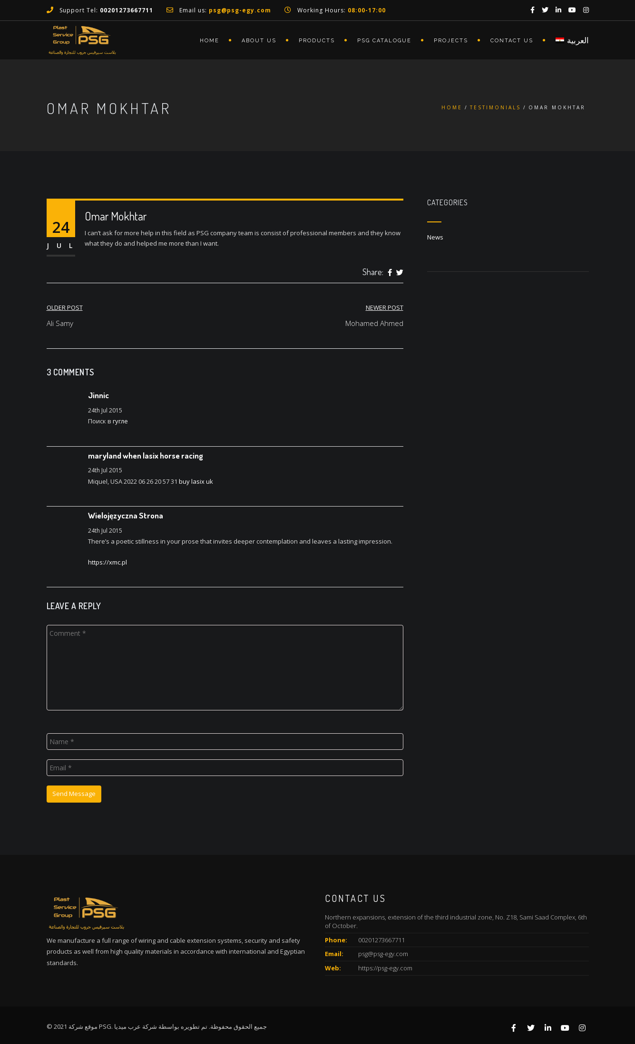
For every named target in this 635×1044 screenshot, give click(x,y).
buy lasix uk (196, 481)
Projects (451, 41)
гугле (120, 421)
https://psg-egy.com (385, 968)
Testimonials (495, 107)
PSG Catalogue (384, 41)
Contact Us (511, 41)
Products (317, 41)
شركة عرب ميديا (135, 1026)
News (435, 237)
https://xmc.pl (107, 562)
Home (209, 41)
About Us (259, 41)
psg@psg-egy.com (383, 953)
